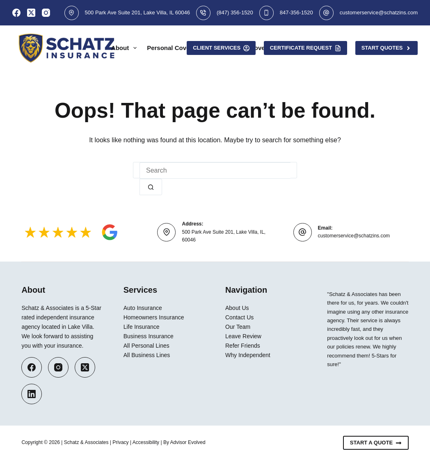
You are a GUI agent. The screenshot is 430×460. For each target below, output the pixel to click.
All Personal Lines (146, 345)
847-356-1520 (296, 12)
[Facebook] (16, 13)
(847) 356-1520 (235, 12)
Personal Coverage (180, 48)
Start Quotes (386, 48)
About (125, 48)
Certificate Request (305, 48)
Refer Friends (242, 345)
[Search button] (151, 187)
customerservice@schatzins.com (379, 12)
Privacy (120, 442)
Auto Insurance (143, 308)
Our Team (237, 326)
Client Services (221, 48)
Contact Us (239, 317)
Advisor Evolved (188, 442)
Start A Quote (376, 443)
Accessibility (146, 442)
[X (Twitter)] (31, 13)
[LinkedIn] (31, 394)
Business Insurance (149, 336)
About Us (237, 308)
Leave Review (243, 336)
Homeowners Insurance (154, 317)
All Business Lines (147, 355)
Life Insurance (142, 326)
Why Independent (247, 355)
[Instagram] (46, 13)
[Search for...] (215, 170)
